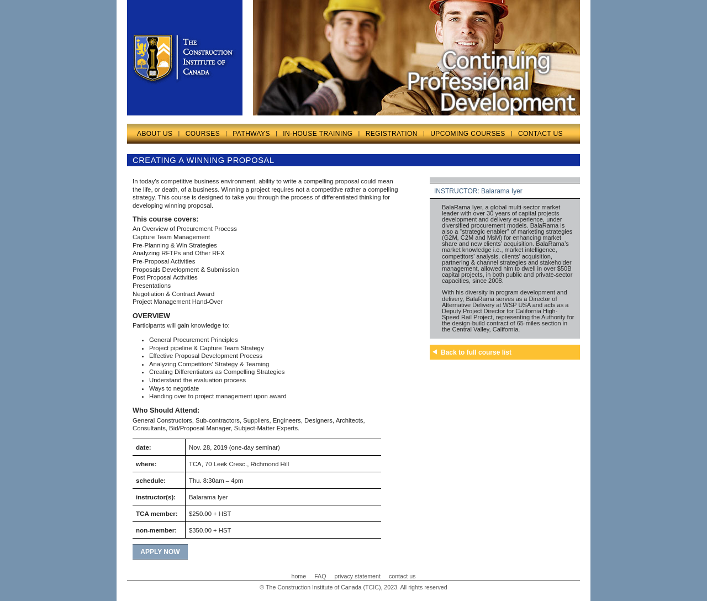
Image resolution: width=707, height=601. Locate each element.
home (299, 576)
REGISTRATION (392, 133)
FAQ (320, 576)
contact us (402, 576)
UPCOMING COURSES (467, 133)
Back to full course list (476, 352)
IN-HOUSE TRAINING (317, 133)
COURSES (203, 133)
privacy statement (357, 576)
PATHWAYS (251, 133)
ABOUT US (155, 133)
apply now (160, 552)
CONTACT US (540, 133)
